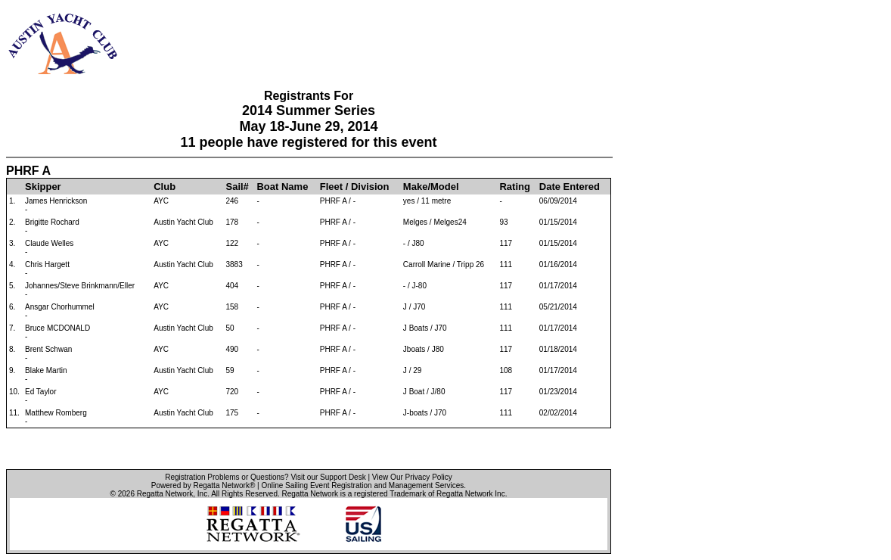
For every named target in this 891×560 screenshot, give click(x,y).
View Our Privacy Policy (412, 477)
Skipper (43, 186)
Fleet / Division (355, 186)
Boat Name (282, 186)
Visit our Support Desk (327, 477)
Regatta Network (165, 494)
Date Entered (569, 186)
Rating (514, 186)
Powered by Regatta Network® (203, 485)
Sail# (237, 186)
